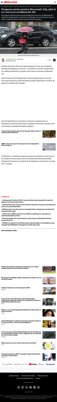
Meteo (10, 6)
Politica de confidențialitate (25, 378)
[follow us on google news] (7, 364)
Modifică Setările (28, 382)
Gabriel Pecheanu (11, 60)
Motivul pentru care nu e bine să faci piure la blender (18, 343)
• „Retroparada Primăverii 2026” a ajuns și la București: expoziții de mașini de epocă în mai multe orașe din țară (27, 201)
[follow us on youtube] (33, 364)
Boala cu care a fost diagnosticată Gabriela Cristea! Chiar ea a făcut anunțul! (21, 310)
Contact (38, 378)
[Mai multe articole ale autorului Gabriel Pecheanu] (3, 60)
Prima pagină (4, 6)
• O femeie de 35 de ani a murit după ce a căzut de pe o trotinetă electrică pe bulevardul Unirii (26, 219)
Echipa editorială (14, 375)
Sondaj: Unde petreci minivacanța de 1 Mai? (15, 288)
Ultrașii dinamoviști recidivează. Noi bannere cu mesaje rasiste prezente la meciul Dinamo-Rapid (19, 267)
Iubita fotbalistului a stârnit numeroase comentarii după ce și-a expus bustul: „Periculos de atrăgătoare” (21, 321)
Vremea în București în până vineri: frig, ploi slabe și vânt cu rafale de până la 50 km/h (21, 131)
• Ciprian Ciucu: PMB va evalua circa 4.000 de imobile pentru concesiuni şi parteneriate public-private (26, 215)
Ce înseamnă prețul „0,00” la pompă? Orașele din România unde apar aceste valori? (20, 354)
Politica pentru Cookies (28, 375)
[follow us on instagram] (41, 364)
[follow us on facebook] (50, 364)
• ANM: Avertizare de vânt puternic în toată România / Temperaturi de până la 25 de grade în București (27, 210)
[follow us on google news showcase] (20, 364)
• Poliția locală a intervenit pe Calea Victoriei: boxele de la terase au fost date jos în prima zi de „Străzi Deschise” (28, 205)
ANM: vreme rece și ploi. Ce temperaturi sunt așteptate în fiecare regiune (20, 144)
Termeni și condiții (42, 375)
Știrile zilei (20, 59)
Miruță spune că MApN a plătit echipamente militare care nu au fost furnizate (21, 278)
